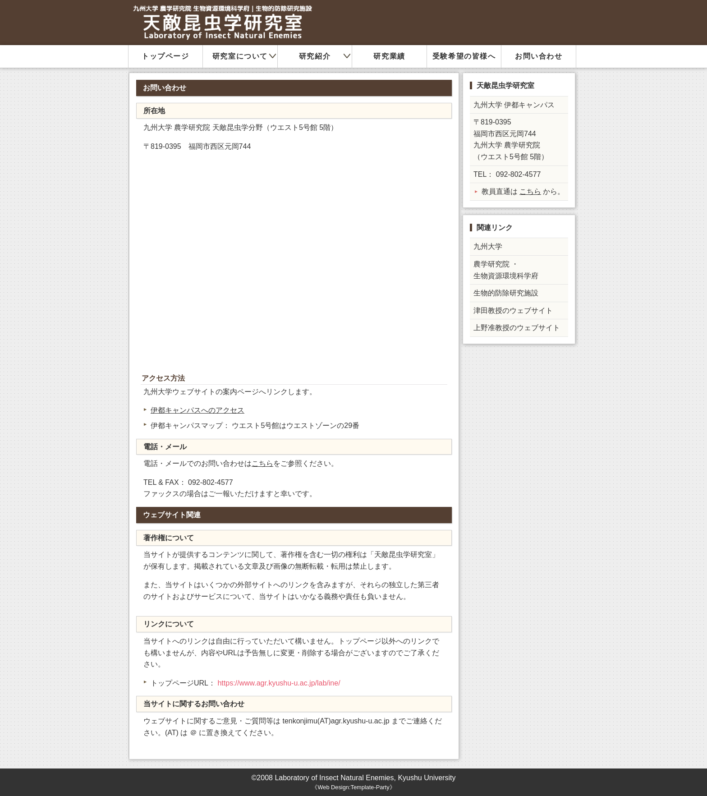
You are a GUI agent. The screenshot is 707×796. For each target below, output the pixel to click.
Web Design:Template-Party (353, 787)
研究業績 (389, 56)
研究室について (240, 56)
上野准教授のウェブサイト (516, 327)
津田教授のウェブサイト (513, 310)
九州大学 (487, 246)
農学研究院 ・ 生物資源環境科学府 (505, 270)
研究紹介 (315, 56)
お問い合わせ (539, 56)
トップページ (165, 56)
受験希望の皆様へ (464, 56)
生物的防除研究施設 (505, 293)
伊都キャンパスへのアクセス (197, 410)
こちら (262, 463)
